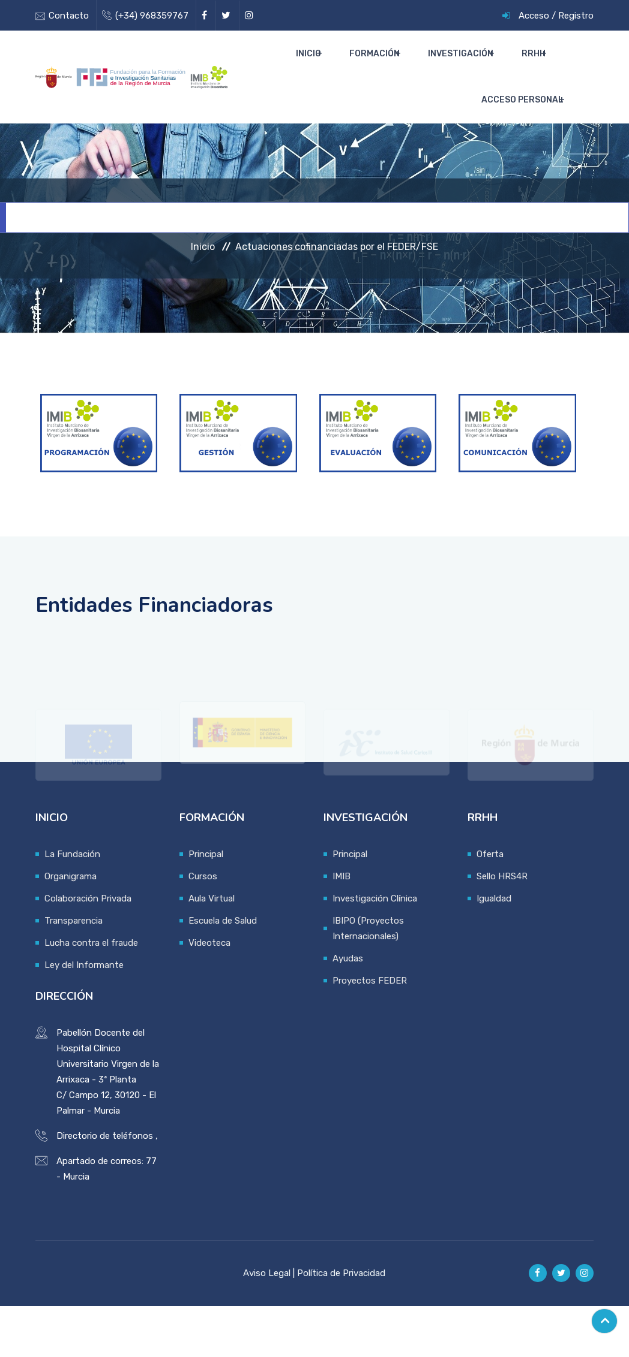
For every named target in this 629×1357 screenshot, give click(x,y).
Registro (576, 15)
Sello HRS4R (502, 927)
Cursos (202, 927)
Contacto (69, 15)
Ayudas (348, 1009)
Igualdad (494, 949)
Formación (395, 66)
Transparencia (73, 971)
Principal (205, 905)
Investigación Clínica (375, 949)
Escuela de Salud (222, 971)
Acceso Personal (522, 138)
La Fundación (72, 905)
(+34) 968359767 (151, 15)
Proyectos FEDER (370, 1031)
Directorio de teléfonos (104, 1186)
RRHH (534, 66)
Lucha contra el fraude (91, 993)
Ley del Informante (84, 1016)
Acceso (534, 15)
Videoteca (209, 993)
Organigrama (70, 927)
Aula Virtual (211, 949)
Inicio (339, 66)
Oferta (490, 905)
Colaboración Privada (87, 949)
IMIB (342, 927)
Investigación (471, 66)
